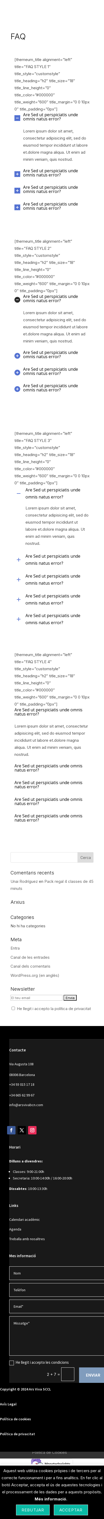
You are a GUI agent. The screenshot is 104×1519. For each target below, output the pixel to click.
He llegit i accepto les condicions (39, 1362)
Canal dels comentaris (30, 966)
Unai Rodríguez (24, 881)
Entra (15, 948)
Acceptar (70, 1509)
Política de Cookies (49, 1452)
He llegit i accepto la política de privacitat (54, 1008)
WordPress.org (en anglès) (35, 975)
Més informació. (51, 1498)
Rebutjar (33, 1509)
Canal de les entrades (30, 957)
